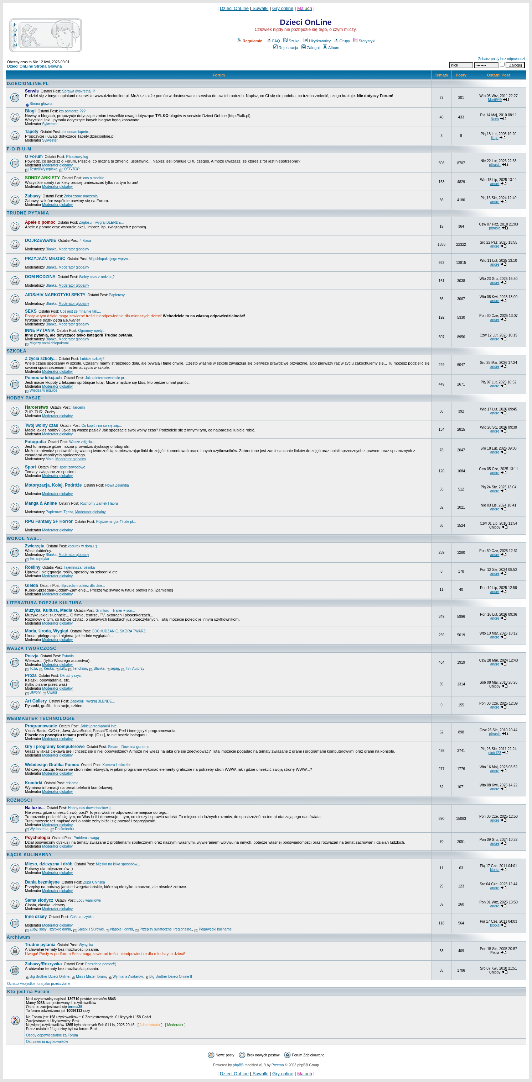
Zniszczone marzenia (81, 196)
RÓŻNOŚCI (19, 800)
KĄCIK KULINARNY (29, 854)
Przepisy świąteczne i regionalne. (165, 929)
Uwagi (52, 692)
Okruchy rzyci (71, 676)
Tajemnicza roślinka (79, 567)
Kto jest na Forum (28, 991)
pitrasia (494, 165)
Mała (49, 459)
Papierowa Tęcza (59, 512)
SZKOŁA (16, 351)
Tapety (31, 131)
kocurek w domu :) (82, 546)
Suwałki (259, 8)
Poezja (31, 655)
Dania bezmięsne (42, 882)
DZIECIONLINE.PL (28, 83)
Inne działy (36, 916)
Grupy (342, 41)
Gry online (282, 8)
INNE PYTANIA (40, 330)
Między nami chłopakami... (51, 343)
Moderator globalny (57, 165)
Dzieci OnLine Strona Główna (34, 66)
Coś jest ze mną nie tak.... (80, 311)
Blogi (30, 110)
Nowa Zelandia (117, 485)
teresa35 (75, 1007)
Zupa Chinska (94, 882)
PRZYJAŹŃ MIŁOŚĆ (45, 258)
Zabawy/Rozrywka (43, 963)
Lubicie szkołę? (92, 359)
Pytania (68, 656)
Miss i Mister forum (91, 976)
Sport (30, 467)
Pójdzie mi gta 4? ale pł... (116, 522)
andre (495, 184)
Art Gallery (36, 701)
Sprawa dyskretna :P (78, 91)
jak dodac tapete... (76, 132)
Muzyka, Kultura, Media (48, 610)
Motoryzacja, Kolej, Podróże (53, 485)
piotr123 (495, 753)
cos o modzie (93, 178)
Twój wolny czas (41, 425)
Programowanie (41, 725)
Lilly (63, 668)
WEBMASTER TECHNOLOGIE (41, 718)
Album (331, 48)
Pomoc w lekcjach (43, 377)
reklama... (73, 783)
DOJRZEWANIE (40, 240)
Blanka (51, 249)
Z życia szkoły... (41, 358)
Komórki (33, 782)
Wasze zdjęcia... (82, 442)
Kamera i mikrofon (116, 765)
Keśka (49, 668)
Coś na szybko (82, 917)
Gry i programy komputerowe (54, 746)
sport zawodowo (72, 467)
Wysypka (86, 945)
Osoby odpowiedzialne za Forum (52, 1035)
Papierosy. (117, 295)
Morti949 (495, 100)
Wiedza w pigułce (43, 390)
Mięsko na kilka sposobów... (118, 864)
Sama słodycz (39, 900)
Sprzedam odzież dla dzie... (83, 586)
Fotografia (35, 441)
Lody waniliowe (89, 900)
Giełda (31, 585)
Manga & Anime (41, 503)
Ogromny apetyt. (91, 331)
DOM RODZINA (40, 276)
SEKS (31, 311)
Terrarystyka (39, 559)
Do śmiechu (64, 829)
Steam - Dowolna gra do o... (130, 747)
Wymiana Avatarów (128, 976)
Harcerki (78, 407)
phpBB (238, 1065)
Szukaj (291, 41)
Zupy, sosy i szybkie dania (50, 929)
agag (115, 668)
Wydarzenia (39, 829)
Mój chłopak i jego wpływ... (110, 259)
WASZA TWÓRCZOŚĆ (32, 648)
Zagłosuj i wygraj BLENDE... (101, 222)
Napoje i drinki (121, 929)
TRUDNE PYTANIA (28, 213)
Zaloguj (310, 48)
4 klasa (85, 241)
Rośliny (32, 567)
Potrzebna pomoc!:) (100, 964)
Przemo (278, 1065)
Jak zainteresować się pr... (106, 378)
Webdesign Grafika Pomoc (52, 764)
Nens (495, 119)
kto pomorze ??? (72, 111)
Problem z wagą (86, 838)
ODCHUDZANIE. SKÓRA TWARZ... (120, 631)
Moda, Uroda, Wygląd (46, 630)
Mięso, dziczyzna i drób (48, 863)
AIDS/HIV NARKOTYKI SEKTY (55, 294)
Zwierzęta (35, 545)
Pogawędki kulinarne (215, 929)
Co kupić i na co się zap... (102, 426)
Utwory (35, 692)
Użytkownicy (317, 41)
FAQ (273, 41)
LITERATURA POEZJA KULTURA (44, 602)
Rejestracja (285, 48)
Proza (31, 675)
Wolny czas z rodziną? (97, 277)
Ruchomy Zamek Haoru (99, 503)
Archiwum (18, 937)
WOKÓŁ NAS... (24, 538)
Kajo (495, 138)
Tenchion (80, 668)
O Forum (34, 156)
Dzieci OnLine (234, 8)
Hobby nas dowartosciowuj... (90, 808)
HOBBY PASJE (24, 398)
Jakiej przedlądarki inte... (100, 726)
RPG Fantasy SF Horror (49, 521)
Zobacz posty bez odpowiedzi (501, 59)
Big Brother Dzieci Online (49, 976)
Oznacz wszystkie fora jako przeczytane (38, 984)
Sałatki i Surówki (91, 929)
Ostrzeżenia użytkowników (47, 1042)
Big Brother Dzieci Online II (170, 976)
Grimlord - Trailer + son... (115, 610)
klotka (495, 870)
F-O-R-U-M (19, 149)
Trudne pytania (40, 944)
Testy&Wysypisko (43, 169)
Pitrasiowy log (77, 157)
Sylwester (49, 124)
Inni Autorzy (135, 668)
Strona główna (41, 104)
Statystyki (364, 41)
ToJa (33, 668)
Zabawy (33, 195)
